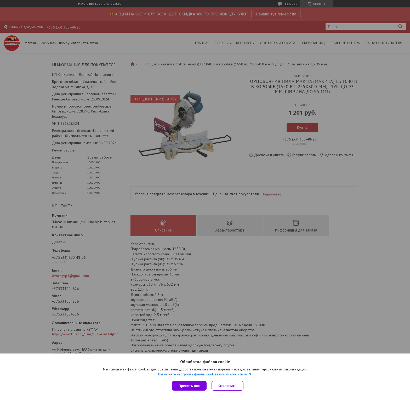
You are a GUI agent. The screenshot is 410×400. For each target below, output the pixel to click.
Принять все (189, 386)
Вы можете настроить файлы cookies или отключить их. (203, 374)
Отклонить (228, 386)
